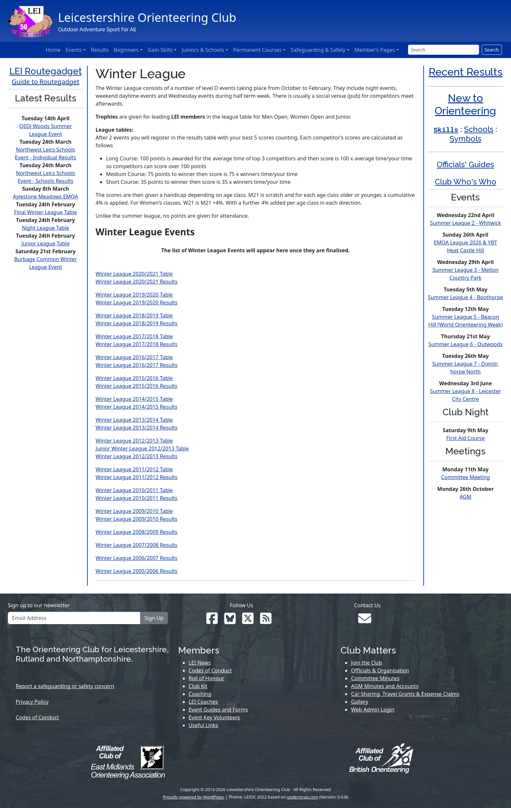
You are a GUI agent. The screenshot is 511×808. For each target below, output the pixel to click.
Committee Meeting (465, 477)
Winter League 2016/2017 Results (136, 365)
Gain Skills (160, 49)
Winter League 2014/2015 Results (136, 406)
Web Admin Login (372, 709)
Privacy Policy (32, 701)
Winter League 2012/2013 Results (136, 456)
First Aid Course (465, 438)
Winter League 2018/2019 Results (136, 323)
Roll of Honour (206, 678)
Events (73, 49)
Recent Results (466, 72)
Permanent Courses (257, 49)
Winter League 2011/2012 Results (136, 477)
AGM (465, 496)
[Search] (443, 50)
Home (53, 49)
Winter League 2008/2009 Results (136, 532)
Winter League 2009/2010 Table (134, 511)
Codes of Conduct (37, 717)
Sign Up (153, 618)
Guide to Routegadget (45, 81)
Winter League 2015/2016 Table (134, 378)
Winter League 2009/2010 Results (136, 518)
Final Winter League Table (45, 212)
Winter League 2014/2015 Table (134, 399)
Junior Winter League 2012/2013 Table (141, 448)
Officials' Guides (465, 164)
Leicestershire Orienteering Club (147, 17)
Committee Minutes (375, 678)
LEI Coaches (203, 701)
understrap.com (302, 797)
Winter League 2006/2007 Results (136, 558)
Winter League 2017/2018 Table (134, 336)
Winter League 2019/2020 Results (136, 302)
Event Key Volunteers (214, 717)
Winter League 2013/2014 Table (134, 419)
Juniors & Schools (203, 49)
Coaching (200, 694)
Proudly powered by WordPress (193, 797)
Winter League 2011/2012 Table (134, 469)
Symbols (465, 138)
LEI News (200, 662)
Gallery (359, 701)
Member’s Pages (375, 49)
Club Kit (198, 686)
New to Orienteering (465, 104)
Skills (446, 130)
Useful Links (203, 725)
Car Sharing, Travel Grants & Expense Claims (405, 694)
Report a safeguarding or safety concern (65, 686)
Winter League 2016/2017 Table (134, 357)
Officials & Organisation (380, 670)
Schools (478, 129)
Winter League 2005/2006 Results (136, 571)
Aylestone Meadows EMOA (45, 196)
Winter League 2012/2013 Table (134, 440)
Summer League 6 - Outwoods (465, 344)
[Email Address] (74, 618)
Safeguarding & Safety (318, 49)
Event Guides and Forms (218, 709)
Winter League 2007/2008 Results (136, 545)
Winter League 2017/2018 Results (136, 344)
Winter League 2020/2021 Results (136, 281)
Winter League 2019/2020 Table (134, 294)
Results (100, 49)
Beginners (126, 49)
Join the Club (366, 662)
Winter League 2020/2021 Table (134, 273)
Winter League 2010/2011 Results (136, 498)
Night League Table (45, 227)
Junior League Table (46, 243)
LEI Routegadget (45, 71)
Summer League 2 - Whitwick (465, 223)
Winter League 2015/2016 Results (136, 385)
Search (492, 50)
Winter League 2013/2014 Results (136, 427)
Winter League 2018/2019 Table (134, 315)
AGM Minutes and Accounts (384, 686)
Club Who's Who (465, 181)
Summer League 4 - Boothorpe (465, 297)
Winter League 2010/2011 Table (134, 490)
